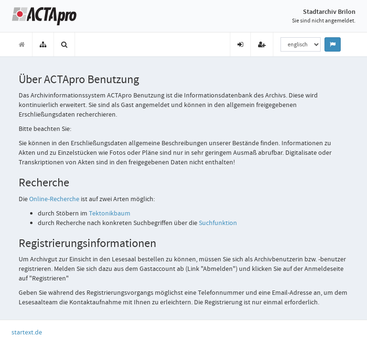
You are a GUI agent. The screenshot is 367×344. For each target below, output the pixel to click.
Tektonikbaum (109, 213)
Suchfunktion (218, 222)
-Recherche (55, 198)
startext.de (26, 332)
